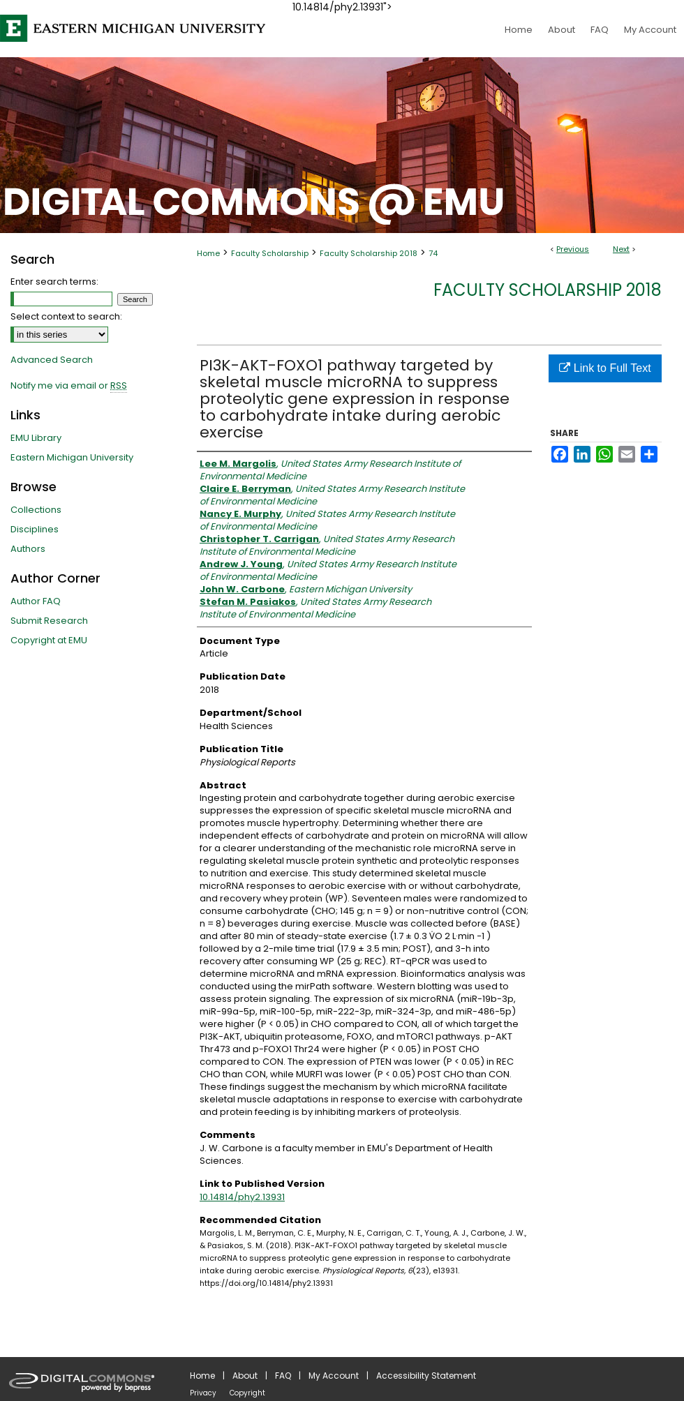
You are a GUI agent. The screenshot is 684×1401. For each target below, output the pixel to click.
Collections (35, 509)
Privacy (203, 1393)
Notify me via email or (68, 386)
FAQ (283, 1375)
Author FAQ (35, 601)
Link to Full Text (604, 368)
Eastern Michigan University (71, 457)
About (245, 1375)
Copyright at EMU (48, 640)
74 (433, 253)
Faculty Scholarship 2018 (368, 253)
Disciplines (34, 529)
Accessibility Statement (426, 1375)
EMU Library (35, 437)
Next (621, 249)
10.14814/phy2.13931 (242, 1197)
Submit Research (49, 620)
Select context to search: (66, 316)
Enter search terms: (54, 281)
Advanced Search (51, 359)
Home (208, 253)
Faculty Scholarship (269, 253)
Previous (572, 249)
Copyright (247, 1393)
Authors (27, 548)
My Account (333, 1375)
